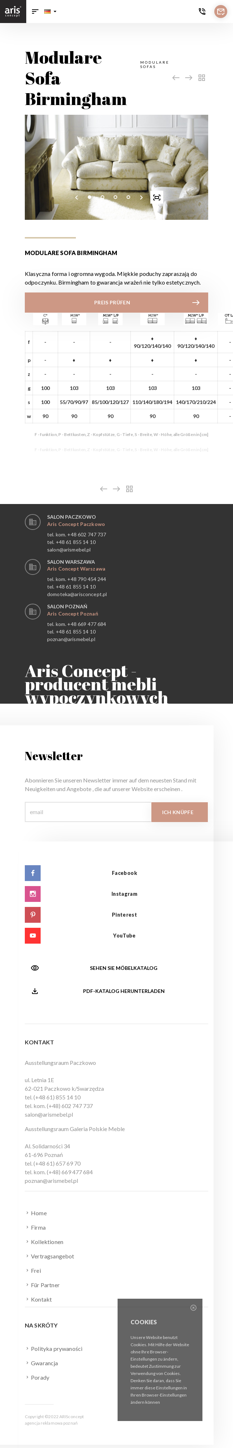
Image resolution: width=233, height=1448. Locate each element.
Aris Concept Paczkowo (76, 524)
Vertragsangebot (49, 1256)
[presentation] (76, 197)
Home (36, 1212)
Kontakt (38, 1299)
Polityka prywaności (53, 1348)
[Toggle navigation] (35, 11)
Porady (37, 1377)
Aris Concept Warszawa (76, 569)
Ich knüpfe (178, 812)
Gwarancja (41, 1362)
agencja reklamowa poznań (51, 1423)
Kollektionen (44, 1241)
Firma (35, 1227)
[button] (50, 11)
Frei (33, 1270)
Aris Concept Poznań (72, 613)
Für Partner (42, 1284)
